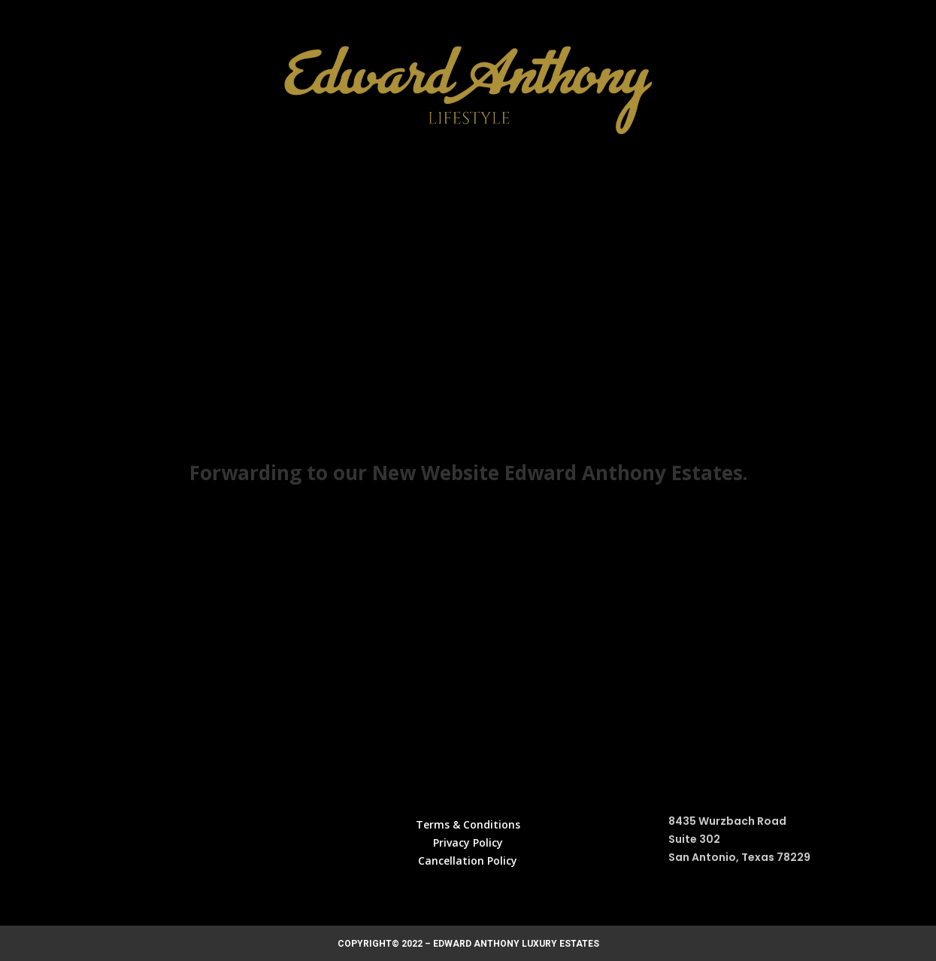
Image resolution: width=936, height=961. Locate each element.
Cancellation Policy (467, 860)
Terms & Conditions (468, 824)
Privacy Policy (468, 842)
